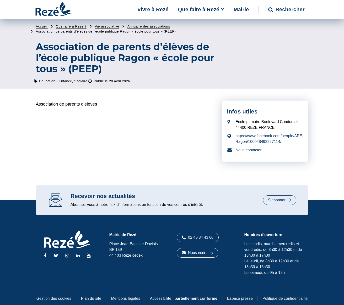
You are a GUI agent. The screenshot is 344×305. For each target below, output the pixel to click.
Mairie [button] (241, 9)
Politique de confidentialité (285, 298)
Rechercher (286, 9)
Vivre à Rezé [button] (152, 9)
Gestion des (53, 298)
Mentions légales (125, 298)
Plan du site (91, 298)
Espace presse (240, 298)
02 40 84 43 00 (198, 237)
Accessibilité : (183, 298)
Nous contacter (249, 150)
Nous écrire (197, 253)
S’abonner (279, 200)
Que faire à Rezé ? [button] (201, 9)
